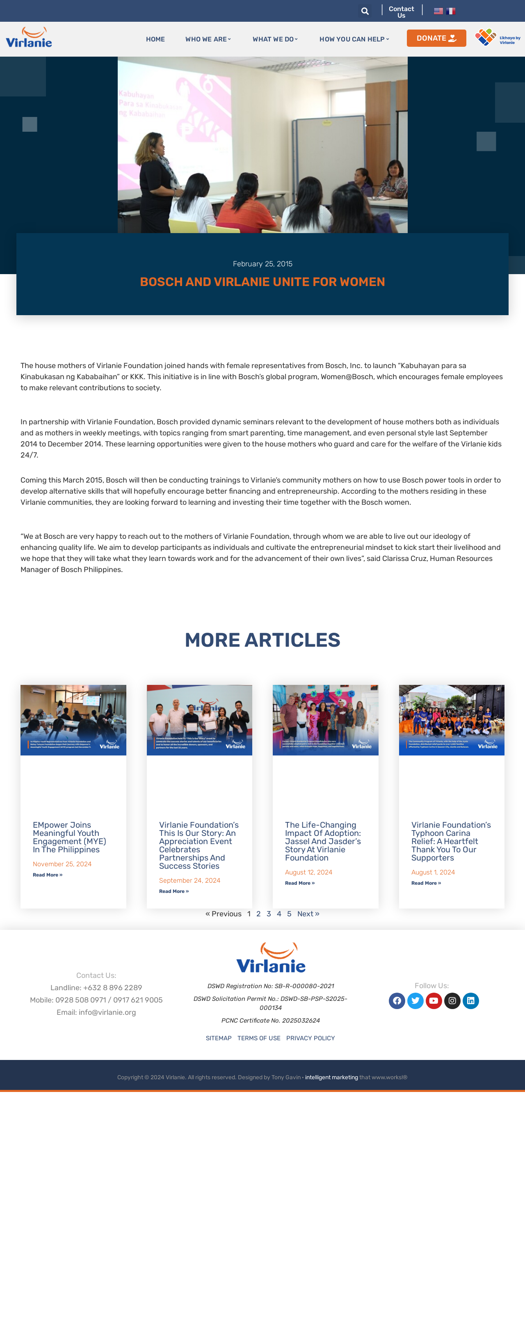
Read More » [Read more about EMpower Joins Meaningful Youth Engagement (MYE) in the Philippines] (47, 875)
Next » (308, 913)
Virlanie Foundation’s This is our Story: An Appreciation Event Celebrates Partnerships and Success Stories (199, 845)
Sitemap (219, 1038)
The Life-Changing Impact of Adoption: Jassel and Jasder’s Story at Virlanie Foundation (323, 841)
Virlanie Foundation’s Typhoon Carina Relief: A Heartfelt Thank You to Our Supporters (451, 841)
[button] (365, 11)
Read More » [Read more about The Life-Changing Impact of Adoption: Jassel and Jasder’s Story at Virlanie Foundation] (300, 883)
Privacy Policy (310, 1038)
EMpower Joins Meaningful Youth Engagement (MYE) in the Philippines (69, 837)
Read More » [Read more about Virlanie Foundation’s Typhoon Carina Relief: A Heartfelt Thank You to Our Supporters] (426, 883)
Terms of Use (259, 1038)
